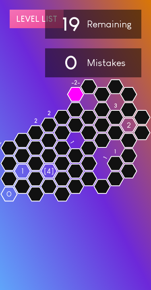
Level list (36, 18)
